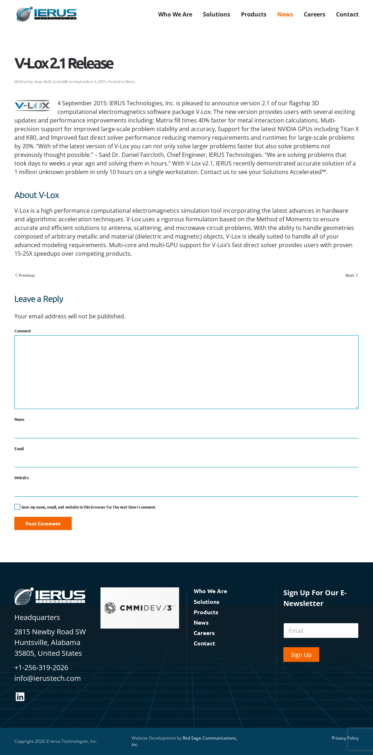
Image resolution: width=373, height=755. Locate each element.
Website (21, 477)
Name (19, 419)
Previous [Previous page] (25, 275)
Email (19, 448)
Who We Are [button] (175, 14)
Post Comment (43, 523)
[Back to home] (46, 14)
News (285, 14)
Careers (204, 632)
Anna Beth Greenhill (51, 81)
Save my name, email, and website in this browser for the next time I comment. (85, 507)
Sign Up (301, 655)
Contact (347, 14)
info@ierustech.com (47, 678)
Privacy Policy (345, 738)
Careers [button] (314, 14)
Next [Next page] (351, 275)
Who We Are (210, 591)
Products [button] (253, 14)
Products (206, 612)
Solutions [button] (216, 14)
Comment (22, 330)
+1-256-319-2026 (41, 667)
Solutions (206, 601)
